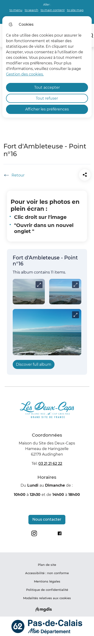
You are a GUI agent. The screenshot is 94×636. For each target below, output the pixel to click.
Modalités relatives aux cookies (47, 598)
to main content (53, 10)
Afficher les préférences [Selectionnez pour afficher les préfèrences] (47, 109)
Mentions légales (47, 581)
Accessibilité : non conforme (47, 573)
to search (31, 10)
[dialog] (47, 67)
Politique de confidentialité (47, 590)
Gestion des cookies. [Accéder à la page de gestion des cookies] (25, 74)
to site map (75, 10)
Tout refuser (47, 98)
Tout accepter (47, 87)
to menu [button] (15, 10)
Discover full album (33, 364)
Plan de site (47, 565)
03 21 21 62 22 (50, 463)
